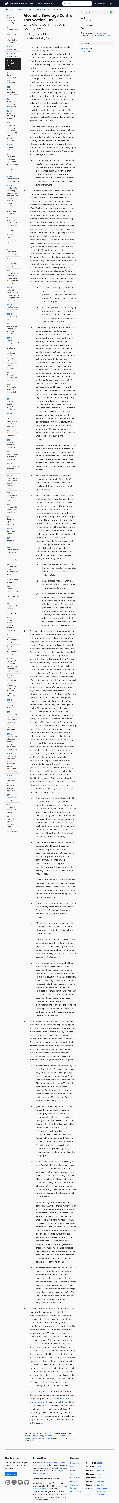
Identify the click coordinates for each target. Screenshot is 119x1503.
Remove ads (100, 3)
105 (12, 132)
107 (12, 224)
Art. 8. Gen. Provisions (45, 9)
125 (12, 608)
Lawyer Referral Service (48, 1472)
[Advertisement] (96, 72)
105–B (12, 147)
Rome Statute (102, 1488)
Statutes (100, 1470)
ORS (103, 1481)
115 (12, 433)
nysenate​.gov (103, 35)
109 (11, 262)
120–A (11, 531)
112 (12, 376)
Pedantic (87, 51)
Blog (72, 1466)
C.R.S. (99, 1466)
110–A (13, 293)
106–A (13, 178)
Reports (73, 1481)
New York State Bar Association (50, 1462)
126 (12, 623)
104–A (11, 114)
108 (12, 251)
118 (12, 496)
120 (11, 520)
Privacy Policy (76, 1491)
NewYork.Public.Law (21, 3)
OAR (98, 1481)
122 (12, 553)
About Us (74, 1470)
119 (12, 508)
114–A (12, 419)
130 (12, 808)
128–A (12, 741)
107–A (12, 240)
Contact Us (75, 1477)
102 (11, 77)
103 (12, 91)
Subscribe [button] (11, 1474)
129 (12, 797)
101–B (13, 64)
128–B (12, 762)
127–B (12, 664)
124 (13, 592)
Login (110, 3)
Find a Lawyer (76, 1463)
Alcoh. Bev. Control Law (25, 9)
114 (11, 404)
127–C (12, 685)
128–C (12, 783)
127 (12, 638)
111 (12, 328)
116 (11, 443)
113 (12, 389)
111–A (13, 353)
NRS (98, 1474)
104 (11, 103)
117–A (13, 467)
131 (12, 825)
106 (12, 163)
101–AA (12, 47)
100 (11, 19)
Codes (99, 1463)
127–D (12, 704)
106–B (13, 199)
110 (12, 276)
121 (10, 540)
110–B (12, 307)
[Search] (77, 3)
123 (13, 573)
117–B (12, 481)
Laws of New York (44, 3)
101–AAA (12, 54)
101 (12, 35)
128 (13, 721)
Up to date (85, 12)
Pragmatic (88, 48)
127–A (12, 650)
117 (12, 455)
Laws (12, 9)
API (71, 1474)
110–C (12, 316)
